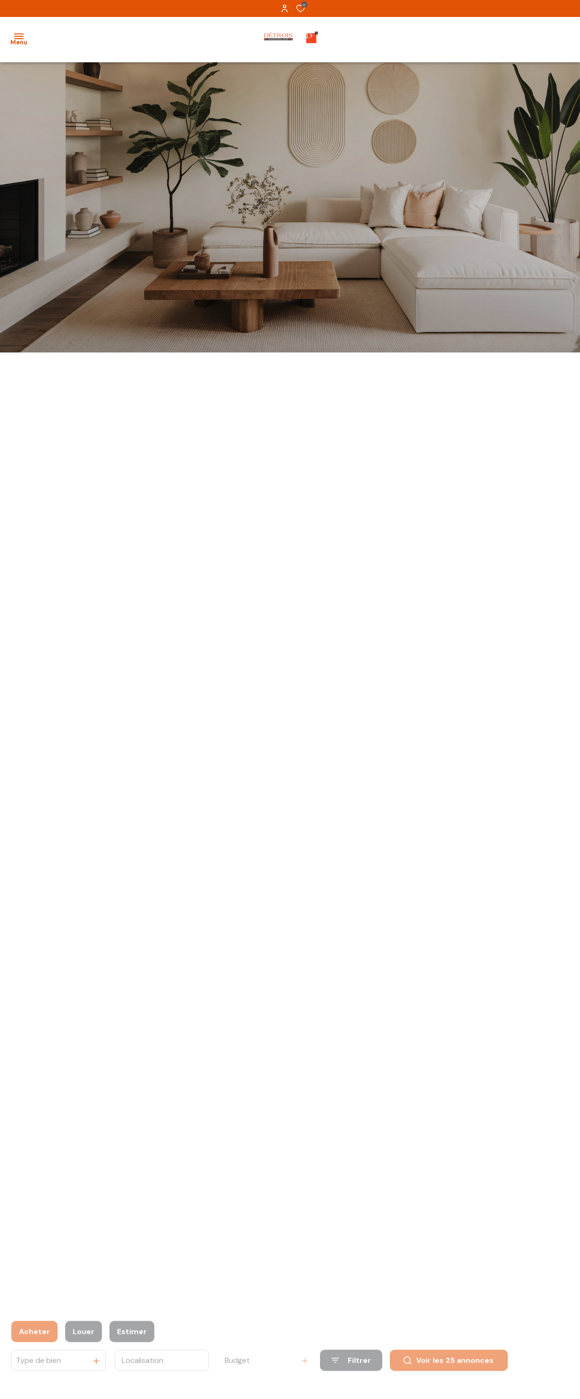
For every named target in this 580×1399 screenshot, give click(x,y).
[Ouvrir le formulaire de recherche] (351, 1373)
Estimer (132, 1344)
